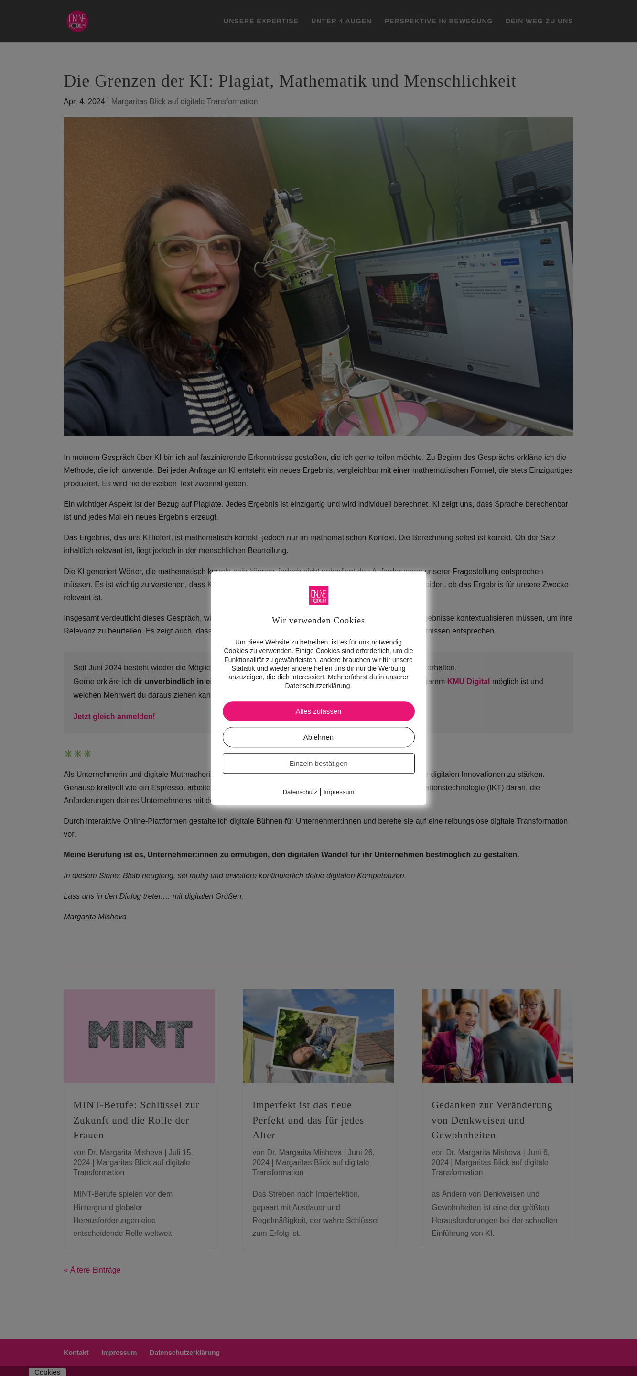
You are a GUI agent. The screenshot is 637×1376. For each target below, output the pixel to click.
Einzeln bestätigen (318, 764)
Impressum (339, 792)
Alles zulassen (319, 712)
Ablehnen (318, 737)
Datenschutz (300, 792)
